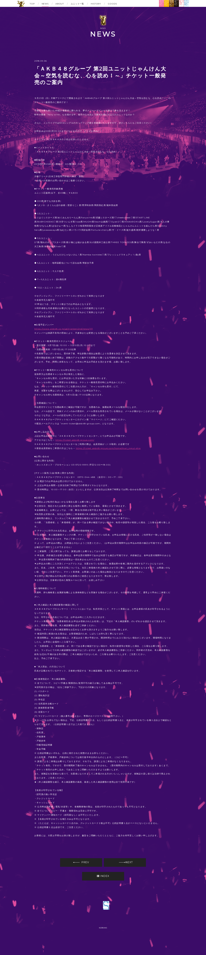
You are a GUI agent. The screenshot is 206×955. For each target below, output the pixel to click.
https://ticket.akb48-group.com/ (74, 440)
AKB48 (161, 3)
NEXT (126, 862)
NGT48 (181, 3)
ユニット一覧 (77, 3)
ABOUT (59, 3)
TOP (32, 3)
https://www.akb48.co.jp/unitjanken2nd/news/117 (63, 328)
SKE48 (166, 3)
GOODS (112, 3)
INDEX (103, 876)
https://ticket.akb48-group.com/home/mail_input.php (108, 448)
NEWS (45, 3)
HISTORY (96, 3)
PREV (81, 862)
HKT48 (176, 3)
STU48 (186, 3)
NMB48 (171, 3)
